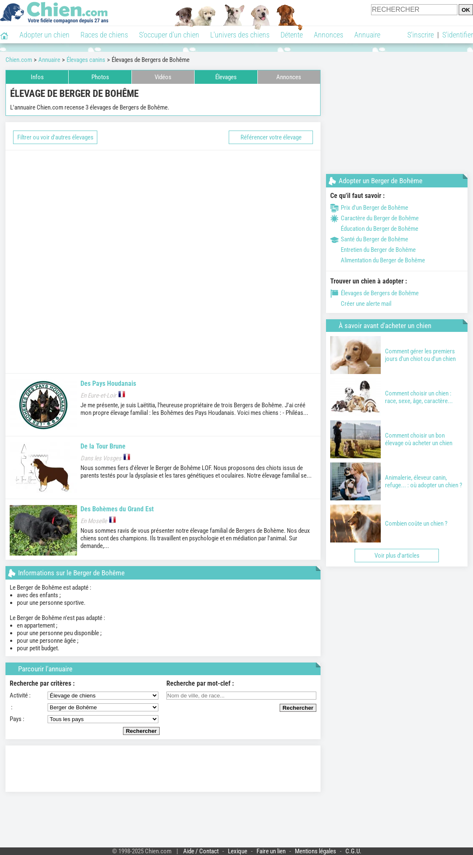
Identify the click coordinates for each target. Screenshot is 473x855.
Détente (292, 34)
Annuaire (367, 34)
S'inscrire (420, 34)
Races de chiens (104, 34)
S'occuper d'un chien (169, 34)
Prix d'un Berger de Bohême (369, 207)
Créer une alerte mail (360, 303)
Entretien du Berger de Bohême (373, 250)
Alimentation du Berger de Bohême (377, 260)
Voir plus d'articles (397, 555)
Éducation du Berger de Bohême (374, 228)
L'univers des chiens (240, 34)
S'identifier (457, 34)
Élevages (226, 77)
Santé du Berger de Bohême (369, 239)
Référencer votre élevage (271, 137)
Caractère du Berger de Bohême (374, 218)
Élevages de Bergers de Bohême (374, 293)
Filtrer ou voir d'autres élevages (55, 137)
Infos (37, 77)
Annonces (328, 34)
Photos (100, 77)
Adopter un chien (44, 34)
